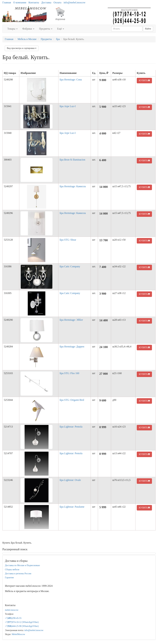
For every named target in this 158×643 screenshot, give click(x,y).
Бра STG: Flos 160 (69, 373)
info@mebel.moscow (74, 2)
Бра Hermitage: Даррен (72, 346)
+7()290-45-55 (13, 618)
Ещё (60, 28)
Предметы (46, 28)
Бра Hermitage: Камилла (73, 186)
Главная (6, 2)
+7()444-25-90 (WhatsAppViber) (22, 626)
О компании (19, 2)
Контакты (33, 2)
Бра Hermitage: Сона (71, 79)
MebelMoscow (18, 634)
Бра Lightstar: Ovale (70, 480)
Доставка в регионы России (18, 573)
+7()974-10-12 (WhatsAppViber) (22, 622)
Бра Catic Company (70, 266)
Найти (148, 28)
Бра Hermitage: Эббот (71, 319)
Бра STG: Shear (68, 239)
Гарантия (9, 577)
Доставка (46, 2)
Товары (12, 28)
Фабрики (28, 28)
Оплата (57, 2)
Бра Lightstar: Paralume (72, 506)
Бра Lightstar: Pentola (71, 426)
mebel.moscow (11, 610)
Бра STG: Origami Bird (72, 400)
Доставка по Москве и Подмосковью (22, 565)
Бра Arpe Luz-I (68, 106)
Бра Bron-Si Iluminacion (72, 159)
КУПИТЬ (144, 80)
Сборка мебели (12, 569)
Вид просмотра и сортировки (21, 48)
